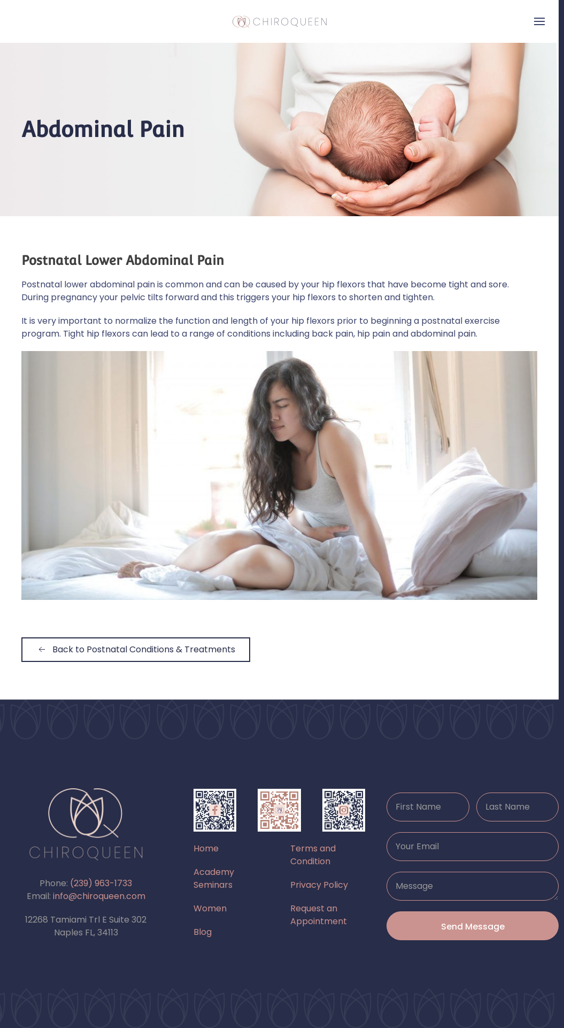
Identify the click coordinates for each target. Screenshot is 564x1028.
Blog (203, 932)
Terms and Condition (313, 854)
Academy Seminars (214, 878)
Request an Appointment (318, 914)
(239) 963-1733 (101, 883)
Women (210, 908)
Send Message (473, 926)
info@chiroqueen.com (99, 896)
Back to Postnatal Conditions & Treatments (135, 649)
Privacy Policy (319, 885)
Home (206, 848)
